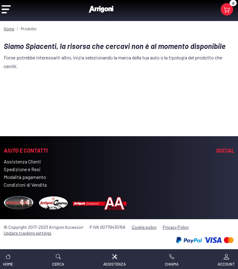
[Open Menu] (6, 9)
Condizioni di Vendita (25, 185)
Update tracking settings (27, 233)
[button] (58, 259)
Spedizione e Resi (22, 169)
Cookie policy (144, 227)
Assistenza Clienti (22, 161)
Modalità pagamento (25, 177)
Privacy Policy (176, 227)
